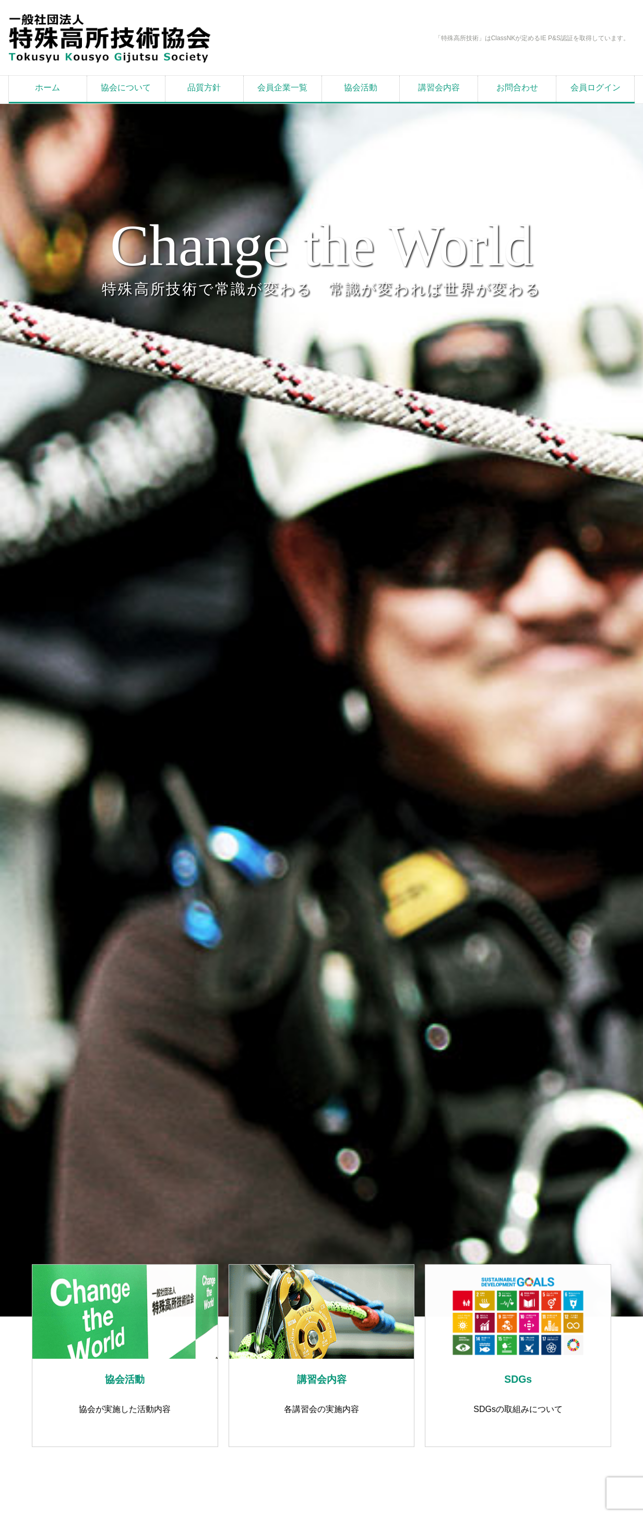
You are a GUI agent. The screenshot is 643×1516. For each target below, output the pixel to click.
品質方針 (204, 87)
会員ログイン (595, 87)
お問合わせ (517, 87)
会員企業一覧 (282, 87)
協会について (126, 87)
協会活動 (360, 87)
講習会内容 (439, 87)
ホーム (47, 87)
